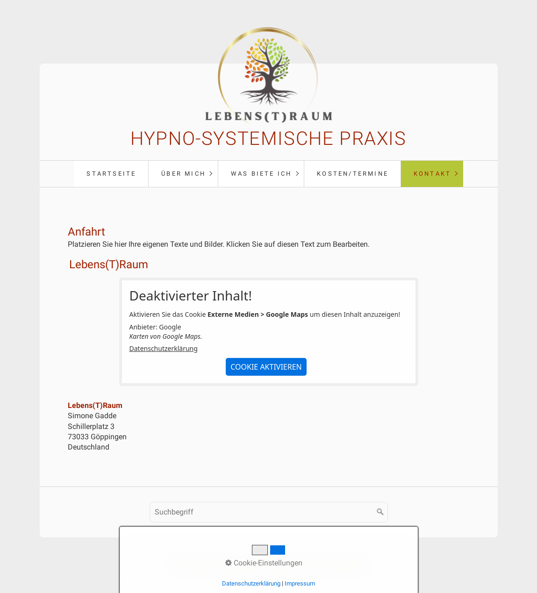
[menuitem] (111, 174)
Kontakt (432, 173)
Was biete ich (261, 173)
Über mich (183, 173)
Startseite (111, 173)
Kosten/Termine (352, 173)
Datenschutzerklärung (163, 348)
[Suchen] (380, 512)
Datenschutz (234, 564)
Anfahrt (349, 564)
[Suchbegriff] (269, 512)
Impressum (279, 564)
